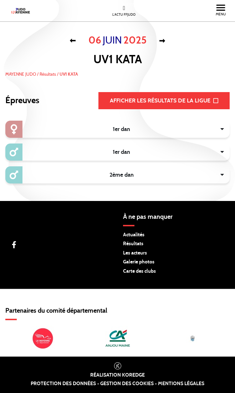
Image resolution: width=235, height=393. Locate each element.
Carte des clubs (139, 271)
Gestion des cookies (127, 383)
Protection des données (63, 383)
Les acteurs (135, 253)
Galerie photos (138, 262)
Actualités (133, 234)
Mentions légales (181, 383)
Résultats (133, 243)
